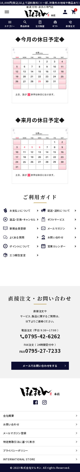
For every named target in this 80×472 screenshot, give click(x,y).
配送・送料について (55, 210)
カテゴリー (9, 24)
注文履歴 (40, 24)
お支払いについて (17, 210)
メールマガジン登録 (14, 433)
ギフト (55, 24)
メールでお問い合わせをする (40, 365)
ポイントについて (16, 246)
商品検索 (24, 24)
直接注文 (70, 24)
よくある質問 (13, 237)
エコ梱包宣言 (14, 255)
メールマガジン (53, 228)
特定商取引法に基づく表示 (19, 442)
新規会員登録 (14, 228)
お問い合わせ (52, 237)
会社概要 (8, 415)
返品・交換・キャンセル (19, 219)
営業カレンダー (53, 246)
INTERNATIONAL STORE (19, 459)
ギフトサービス (53, 219)
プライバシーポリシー (15, 450)
